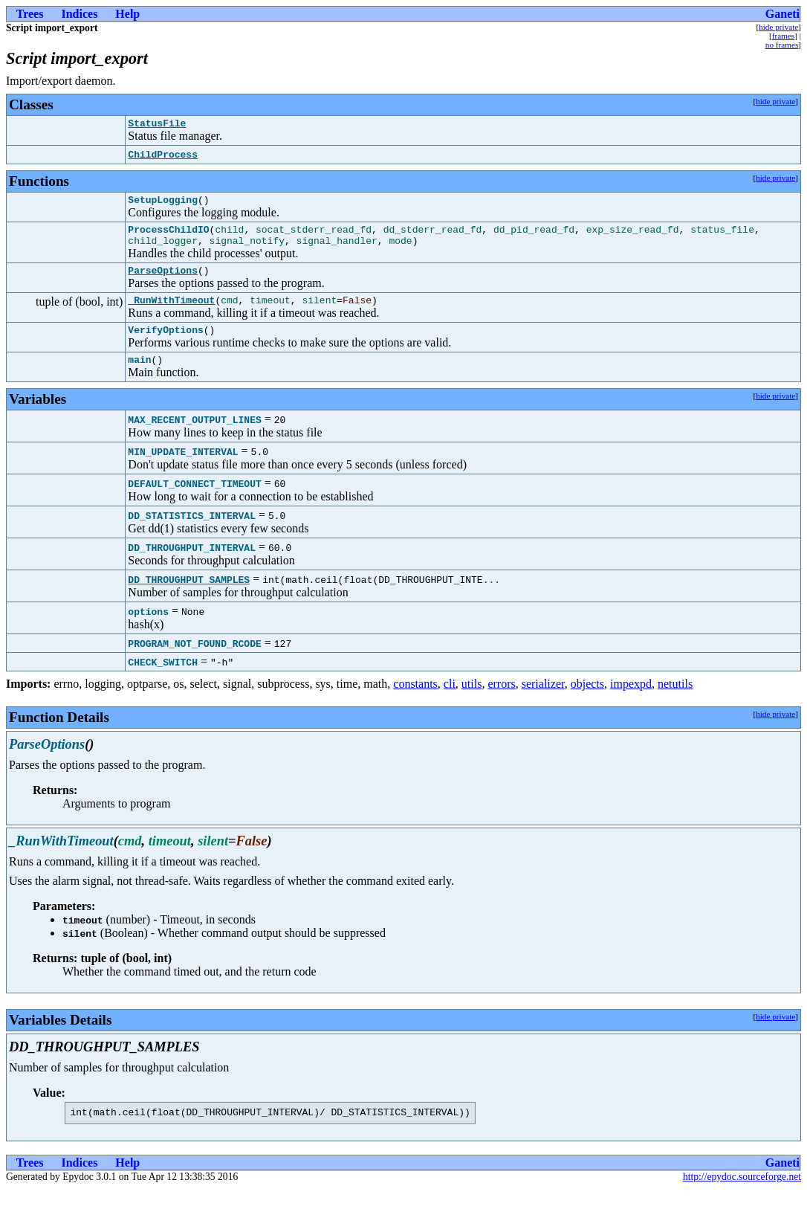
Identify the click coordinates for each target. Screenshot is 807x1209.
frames (783, 35)
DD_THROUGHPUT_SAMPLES (189, 597)
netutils (675, 701)
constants (415, 701)
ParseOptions (163, 281)
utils (471, 701)
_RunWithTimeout (171, 313)
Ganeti (782, 13)
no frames (781, 44)
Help (127, 13)
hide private (778, 26)
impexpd (631, 701)
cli (450, 701)
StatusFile (157, 125)
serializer (543, 701)
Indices (79, 13)
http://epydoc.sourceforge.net (742, 1196)
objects (587, 701)
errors (501, 701)
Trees (30, 13)
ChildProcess (163, 157)
